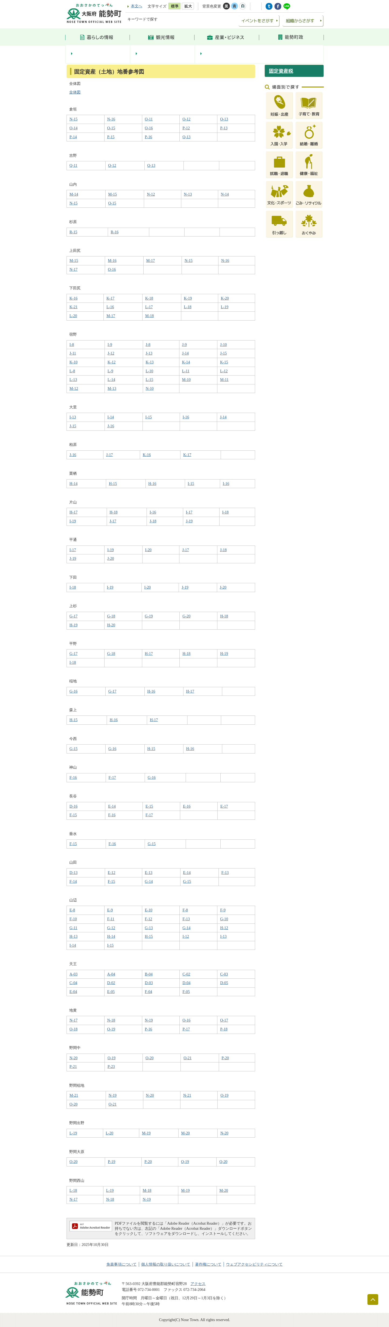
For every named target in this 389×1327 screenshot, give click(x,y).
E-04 (73, 991)
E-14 (112, 806)
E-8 (72, 910)
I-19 (73, 521)
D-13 (74, 872)
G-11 (73, 928)
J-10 (223, 344)
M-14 (74, 194)
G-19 (149, 616)
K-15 (224, 362)
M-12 (74, 388)
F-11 (110, 919)
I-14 (110, 417)
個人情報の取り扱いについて (165, 1264)
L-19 (224, 307)
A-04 (111, 974)
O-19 (111, 1029)
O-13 (224, 119)
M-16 (112, 260)
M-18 (149, 316)
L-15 (149, 379)
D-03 (149, 983)
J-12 (110, 353)
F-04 (148, 991)
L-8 (72, 371)
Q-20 (223, 1161)
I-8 (72, 344)
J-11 (73, 353)
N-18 (111, 1020)
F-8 (185, 910)
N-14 (225, 194)
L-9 (110, 371)
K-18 (149, 298)
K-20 (225, 298)
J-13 (149, 353)
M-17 (150, 260)
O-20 (149, 1058)
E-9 (110, 910)
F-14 (73, 881)
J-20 (110, 558)
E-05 (111, 991)
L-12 (224, 371)
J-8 (148, 344)
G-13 (149, 928)
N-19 (149, 1020)
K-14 (186, 362)
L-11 (185, 371)
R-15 (73, 232)
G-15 (74, 748)
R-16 (115, 232)
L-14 (111, 379)
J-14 (185, 353)
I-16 (186, 417)
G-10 (224, 919)
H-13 (74, 936)
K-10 (74, 362)
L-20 (73, 316)
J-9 (184, 344)
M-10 (186, 379)
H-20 (111, 625)
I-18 (225, 512)
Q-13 (186, 137)
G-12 (111, 928)
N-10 (150, 388)
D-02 (111, 983)
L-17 (149, 307)
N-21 (187, 1095)
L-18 (188, 307)
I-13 (73, 417)
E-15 (149, 806)
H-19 (74, 625)
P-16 (148, 137)
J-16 (110, 426)
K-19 (188, 298)
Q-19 (185, 1161)
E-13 (148, 872)
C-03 (224, 974)
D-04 (186, 983)
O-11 (149, 119)
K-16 (74, 298)
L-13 (73, 379)
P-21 (73, 1066)
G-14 (149, 881)
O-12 (186, 119)
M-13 (111, 388)
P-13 (223, 128)
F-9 (222, 910)
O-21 (187, 1058)
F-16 (73, 777)
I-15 (148, 417)
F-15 (73, 815)
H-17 (74, 512)
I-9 (109, 344)
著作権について (208, 1264)
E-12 (111, 872)
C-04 (73, 983)
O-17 (224, 1020)
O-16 (149, 128)
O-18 (74, 1029)
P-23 (111, 1066)
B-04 (149, 974)
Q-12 (112, 165)
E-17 (224, 806)
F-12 (148, 919)
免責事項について (121, 1264)
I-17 (189, 512)
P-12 (186, 128)
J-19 (189, 521)
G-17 (74, 616)
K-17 (110, 298)
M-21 (74, 1095)
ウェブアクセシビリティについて (254, 1264)
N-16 (111, 119)
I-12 (185, 936)
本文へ (136, 6)
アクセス (198, 1283)
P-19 (111, 1161)
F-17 (112, 777)
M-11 (224, 379)
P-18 (223, 1029)
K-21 (74, 307)
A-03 (74, 974)
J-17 (109, 455)
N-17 (74, 269)
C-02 (186, 974)
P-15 (110, 137)
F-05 (186, 991)
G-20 (186, 616)
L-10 (149, 371)
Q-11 (73, 165)
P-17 (186, 1029)
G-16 (74, 691)
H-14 (74, 483)
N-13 (188, 194)
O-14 (74, 128)
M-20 (185, 1133)
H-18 (114, 512)
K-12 (111, 362)
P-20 (225, 1058)
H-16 (152, 483)
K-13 (150, 362)
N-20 (74, 1058)
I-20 (148, 550)
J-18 (153, 521)
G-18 (111, 616)
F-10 (73, 919)
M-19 (146, 1133)
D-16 (74, 806)
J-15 (223, 353)
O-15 (111, 128)
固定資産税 (281, 71)
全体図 (75, 92)
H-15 (113, 483)
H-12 (224, 928)
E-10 (148, 910)
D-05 (224, 983)
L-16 (110, 307)
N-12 (151, 194)
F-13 (225, 872)
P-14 (73, 137)
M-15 (112, 194)
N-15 (74, 119)
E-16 (186, 806)
